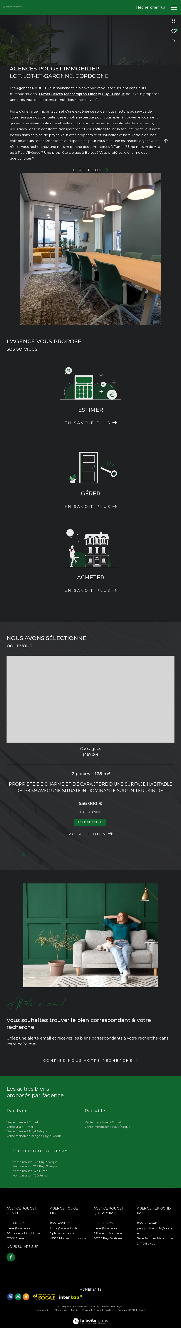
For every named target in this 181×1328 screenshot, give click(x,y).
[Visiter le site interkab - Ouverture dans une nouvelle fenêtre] (70, 1297)
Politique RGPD (126, 1310)
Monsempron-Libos (80, 94)
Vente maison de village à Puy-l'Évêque (34, 1136)
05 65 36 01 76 (103, 1223)
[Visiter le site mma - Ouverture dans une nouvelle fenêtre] (18, 1296)
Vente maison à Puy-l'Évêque (27, 1131)
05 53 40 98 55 (16, 1223)
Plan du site (61, 1310)
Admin (98, 1310)
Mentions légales (80, 1310)
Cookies (143, 1310)
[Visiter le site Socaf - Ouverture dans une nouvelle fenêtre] (44, 1297)
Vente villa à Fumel (20, 1126)
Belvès (57, 94)
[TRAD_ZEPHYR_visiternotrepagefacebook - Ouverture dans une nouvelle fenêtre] (11, 1257)
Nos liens (110, 1310)
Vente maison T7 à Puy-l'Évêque (35, 1162)
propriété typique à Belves (74, 152)
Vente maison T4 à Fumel (30, 1171)
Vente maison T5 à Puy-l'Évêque (35, 1166)
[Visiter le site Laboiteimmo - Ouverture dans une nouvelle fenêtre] (90, 1318)
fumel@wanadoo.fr (20, 1228)
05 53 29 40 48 (147, 1223)
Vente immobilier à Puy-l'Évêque (108, 1126)
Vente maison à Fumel (22, 1122)
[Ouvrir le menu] (174, 7)
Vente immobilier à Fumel (103, 1122)
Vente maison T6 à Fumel (30, 1175)
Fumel (44, 94)
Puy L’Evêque (113, 94)
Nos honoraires (43, 1310)
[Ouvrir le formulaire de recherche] (151, 7)
